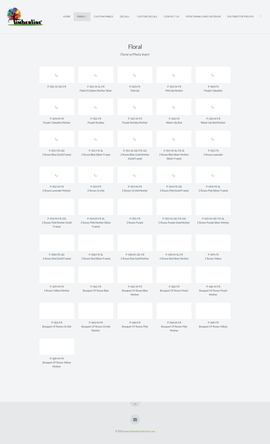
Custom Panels (103, 16)
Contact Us (171, 16)
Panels (81, 16)
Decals (124, 16)
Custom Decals (147, 16)
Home (66, 16)
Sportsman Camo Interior (203, 16)
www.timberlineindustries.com (139, 431)
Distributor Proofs (240, 16)
